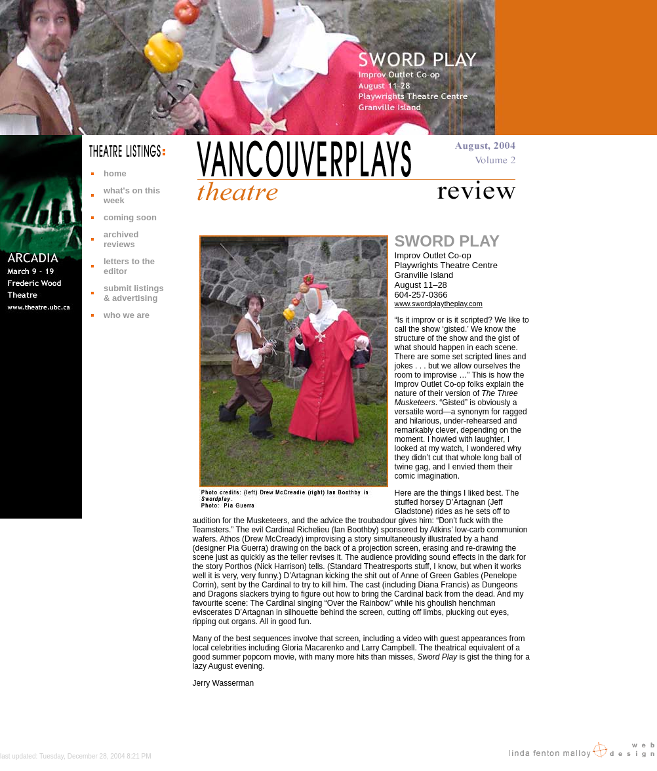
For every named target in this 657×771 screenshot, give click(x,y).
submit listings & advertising (134, 293)
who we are (126, 315)
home (115, 173)
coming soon (130, 217)
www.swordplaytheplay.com (439, 303)
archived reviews (121, 239)
